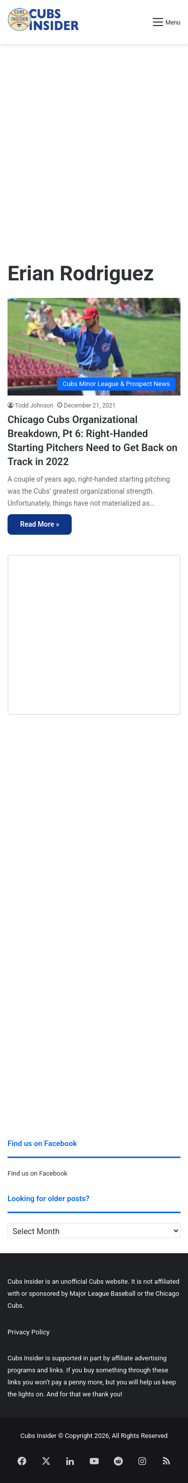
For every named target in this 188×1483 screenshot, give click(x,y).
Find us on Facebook (37, 1173)
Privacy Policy (29, 1332)
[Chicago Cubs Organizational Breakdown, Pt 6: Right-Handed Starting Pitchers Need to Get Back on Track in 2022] (94, 347)
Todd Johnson (34, 405)
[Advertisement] (94, 148)
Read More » (39, 524)
